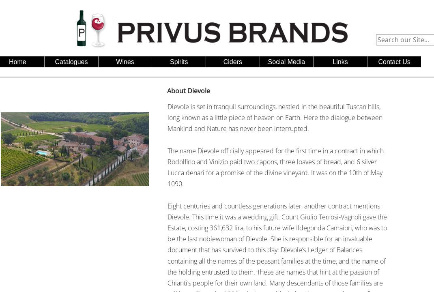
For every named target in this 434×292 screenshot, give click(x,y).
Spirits (179, 61)
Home (17, 61)
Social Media (286, 61)
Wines (125, 61)
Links (340, 61)
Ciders (232, 61)
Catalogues (71, 61)
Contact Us (394, 61)
